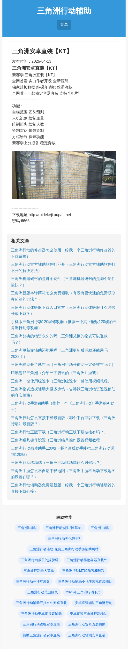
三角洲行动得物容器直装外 (87, 560)
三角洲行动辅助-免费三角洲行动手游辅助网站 (64, 549)
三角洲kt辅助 (27, 528)
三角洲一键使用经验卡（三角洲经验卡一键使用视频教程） (61, 381)
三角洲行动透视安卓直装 (41, 624)
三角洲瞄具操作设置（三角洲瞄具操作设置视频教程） (57, 440)
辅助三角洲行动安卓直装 (41, 635)
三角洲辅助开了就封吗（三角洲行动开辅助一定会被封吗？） (63, 364)
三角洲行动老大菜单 (38, 571)
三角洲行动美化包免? (64, 538)
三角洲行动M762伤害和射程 (83, 571)
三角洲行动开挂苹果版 (33, 581)
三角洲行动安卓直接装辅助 (41, 614)
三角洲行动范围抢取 (42, 592)
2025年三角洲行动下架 (83, 592)
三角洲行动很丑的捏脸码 (39, 560)
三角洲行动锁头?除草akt (63, 528)
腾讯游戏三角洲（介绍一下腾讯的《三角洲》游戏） (55, 373)
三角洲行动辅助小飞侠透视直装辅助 (85, 581)
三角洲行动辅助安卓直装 (86, 635)
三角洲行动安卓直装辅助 (86, 624)
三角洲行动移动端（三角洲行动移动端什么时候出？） (57, 462)
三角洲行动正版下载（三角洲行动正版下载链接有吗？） (59, 432)
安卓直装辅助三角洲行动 (93, 603)
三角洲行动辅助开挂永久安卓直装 (41, 603)
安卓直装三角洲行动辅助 (88, 614)
